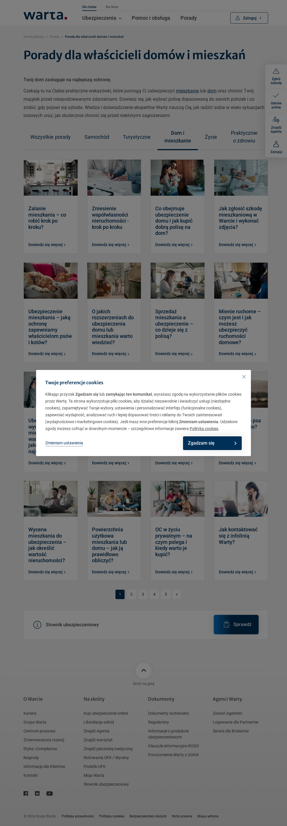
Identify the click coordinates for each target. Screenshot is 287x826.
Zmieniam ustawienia (64, 443)
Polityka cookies (204, 428)
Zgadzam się (211, 443)
